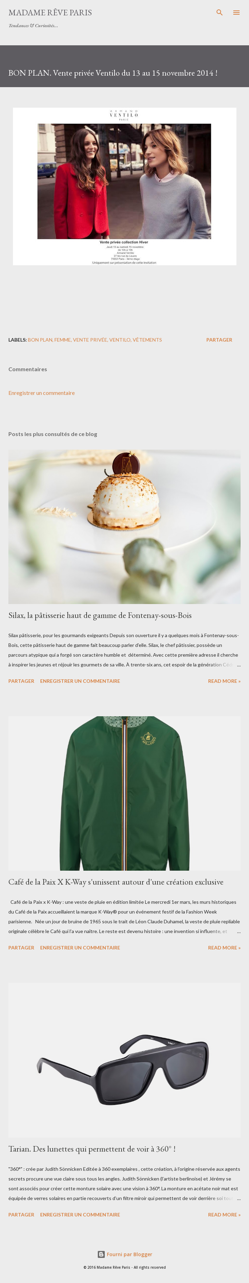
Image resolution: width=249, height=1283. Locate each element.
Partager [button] (219, 340)
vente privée (90, 340)
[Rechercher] (219, 12)
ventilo (120, 340)
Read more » (224, 681)
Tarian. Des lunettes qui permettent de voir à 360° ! (92, 1148)
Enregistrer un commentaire (41, 392)
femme (62, 340)
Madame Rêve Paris (50, 12)
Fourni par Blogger (124, 1254)
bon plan (40, 340)
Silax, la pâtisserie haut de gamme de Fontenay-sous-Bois (100, 615)
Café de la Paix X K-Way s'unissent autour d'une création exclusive (116, 881)
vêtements (147, 340)
